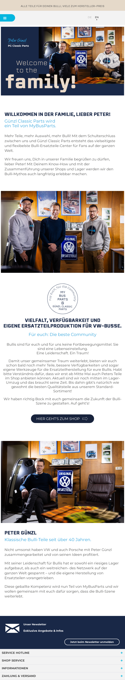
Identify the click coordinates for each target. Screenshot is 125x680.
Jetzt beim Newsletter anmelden (92, 642)
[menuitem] (105, 17)
